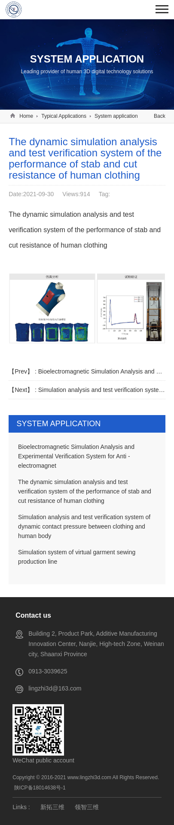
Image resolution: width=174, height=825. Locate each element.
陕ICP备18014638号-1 (40, 788)
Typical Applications (63, 116)
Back (159, 116)
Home (26, 116)
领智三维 (87, 807)
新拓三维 (52, 807)
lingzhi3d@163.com (54, 688)
